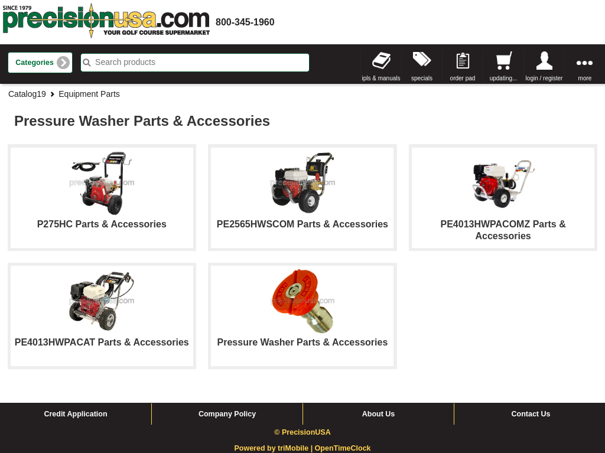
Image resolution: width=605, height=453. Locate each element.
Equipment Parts (89, 94)
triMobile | (296, 448)
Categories (34, 62)
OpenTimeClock (343, 448)
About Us (378, 414)
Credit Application (75, 414)
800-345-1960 (245, 22)
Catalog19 (27, 94)
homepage (106, 22)
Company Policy (227, 414)
